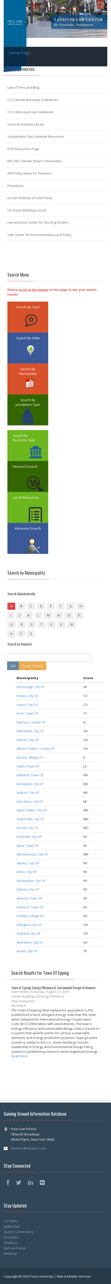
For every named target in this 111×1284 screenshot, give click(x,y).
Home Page (19, 52)
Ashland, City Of (28, 933)
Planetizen (15, 185)
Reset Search (32, 665)
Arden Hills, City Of (30, 819)
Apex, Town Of (27, 845)
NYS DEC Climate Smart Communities (34, 161)
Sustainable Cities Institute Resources (35, 136)
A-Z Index (11, 1221)
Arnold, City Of (27, 827)
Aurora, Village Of (30, 757)
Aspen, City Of (27, 704)
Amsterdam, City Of (31, 880)
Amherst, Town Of (30, 775)
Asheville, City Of (29, 836)
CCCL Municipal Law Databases (30, 112)
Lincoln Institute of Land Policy (29, 198)
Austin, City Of (27, 951)
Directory (10, 1242)
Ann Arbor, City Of (30, 801)
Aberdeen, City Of (30, 942)
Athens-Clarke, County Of (35, 748)
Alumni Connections (18, 1232)
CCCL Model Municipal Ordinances (32, 100)
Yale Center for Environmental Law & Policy (39, 234)
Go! (13, 665)
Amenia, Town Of (29, 898)
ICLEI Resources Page (23, 149)
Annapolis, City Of (30, 784)
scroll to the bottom (33, 290)
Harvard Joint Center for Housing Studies (37, 222)
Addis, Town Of (28, 766)
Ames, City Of (26, 872)
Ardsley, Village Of (30, 916)
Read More (19, 1056)
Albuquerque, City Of (32, 854)
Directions (11, 1237)
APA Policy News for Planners (29, 173)
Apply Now (12, 1226)
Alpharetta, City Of (30, 731)
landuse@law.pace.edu (28, 1148)
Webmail (10, 1253)
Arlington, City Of (29, 925)
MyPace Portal (14, 1248)
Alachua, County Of (31, 722)
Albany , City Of (28, 863)
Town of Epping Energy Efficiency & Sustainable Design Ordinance (53, 987)
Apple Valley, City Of (31, 810)
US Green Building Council (26, 210)
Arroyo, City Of (27, 695)
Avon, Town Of (27, 713)
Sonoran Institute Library (25, 124)
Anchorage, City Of (30, 687)
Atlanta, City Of (28, 740)
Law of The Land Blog (23, 87)
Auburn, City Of (28, 792)
